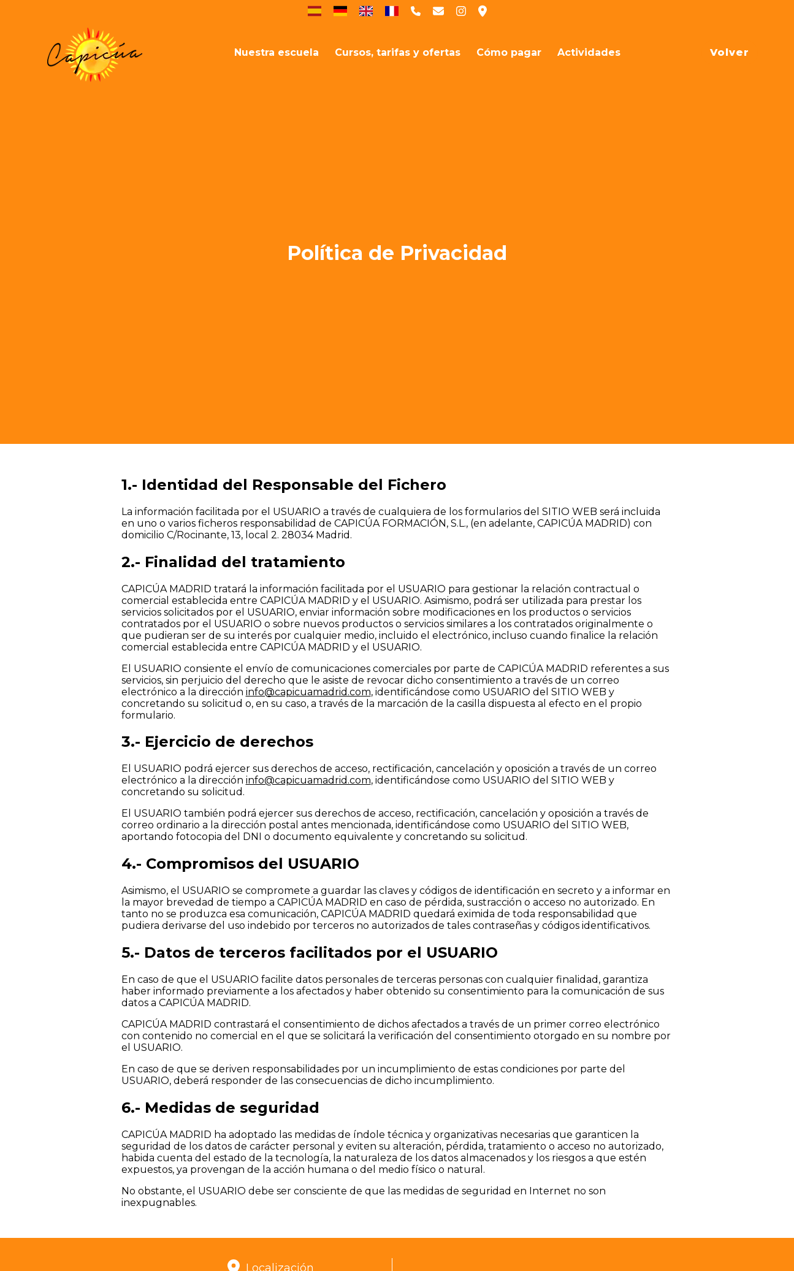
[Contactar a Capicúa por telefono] (416, 11)
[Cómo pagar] (508, 52)
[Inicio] (95, 52)
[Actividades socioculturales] (588, 52)
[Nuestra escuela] (276, 52)
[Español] (314, 11)
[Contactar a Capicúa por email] (438, 11)
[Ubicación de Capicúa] (482, 11)
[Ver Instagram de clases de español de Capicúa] (461, 11)
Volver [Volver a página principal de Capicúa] (729, 52)
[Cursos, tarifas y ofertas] (397, 52)
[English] (366, 11)
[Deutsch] (340, 11)
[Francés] (392, 11)
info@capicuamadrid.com (308, 692)
